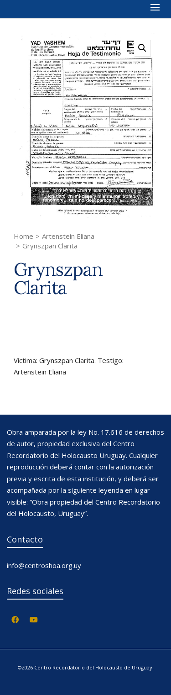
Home (23, 236)
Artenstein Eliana (68, 236)
